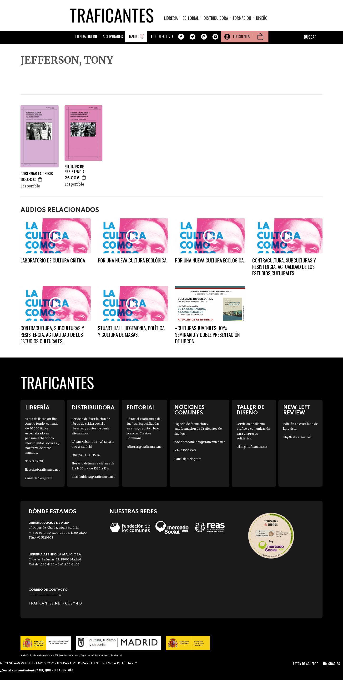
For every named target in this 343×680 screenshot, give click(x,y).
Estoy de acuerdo (305, 663)
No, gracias (331, 663)
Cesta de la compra (260, 36)
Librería (37, 408)
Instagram (204, 36)
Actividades (113, 36)
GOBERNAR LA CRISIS (36, 173)
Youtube (215, 36)
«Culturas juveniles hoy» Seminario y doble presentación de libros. (207, 334)
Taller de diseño (250, 410)
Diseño (261, 18)
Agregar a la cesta (40, 179)
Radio (134, 36)
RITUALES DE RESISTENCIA (74, 169)
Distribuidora (216, 18)
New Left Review (296, 410)
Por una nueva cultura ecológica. (132, 260)
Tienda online (86, 36)
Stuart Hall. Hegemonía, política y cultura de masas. (131, 331)
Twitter (192, 36)
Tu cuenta (241, 36)
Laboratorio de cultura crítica (52, 260)
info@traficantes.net (45, 594)
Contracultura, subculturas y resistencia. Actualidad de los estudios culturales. (284, 267)
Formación (242, 18)
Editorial (191, 18)
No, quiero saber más (56, 669)
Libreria (171, 18)
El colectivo (162, 36)
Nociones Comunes (189, 410)
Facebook (181, 36)
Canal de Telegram (38, 478)
